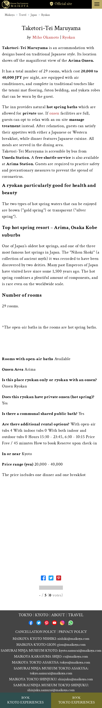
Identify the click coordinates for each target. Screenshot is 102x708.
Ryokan (45, 15)
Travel (22, 15)
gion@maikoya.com (71, 644)
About (58, 615)
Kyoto (41, 615)
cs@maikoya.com (75, 656)
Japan (34, 15)
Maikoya (10, 15)
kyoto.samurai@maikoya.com (80, 650)
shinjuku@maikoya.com (75, 679)
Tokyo (25, 615)
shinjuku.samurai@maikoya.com (51, 690)
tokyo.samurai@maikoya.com (51, 673)
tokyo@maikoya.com (75, 662)
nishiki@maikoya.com (73, 638)
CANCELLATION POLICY (35, 631)
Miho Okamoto (46, 37)
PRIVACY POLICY (73, 631)
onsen (54, 113)
